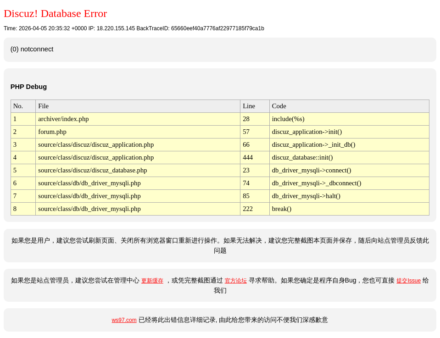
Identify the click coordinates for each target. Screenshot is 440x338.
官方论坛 (236, 280)
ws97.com (124, 320)
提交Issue (408, 280)
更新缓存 (152, 280)
